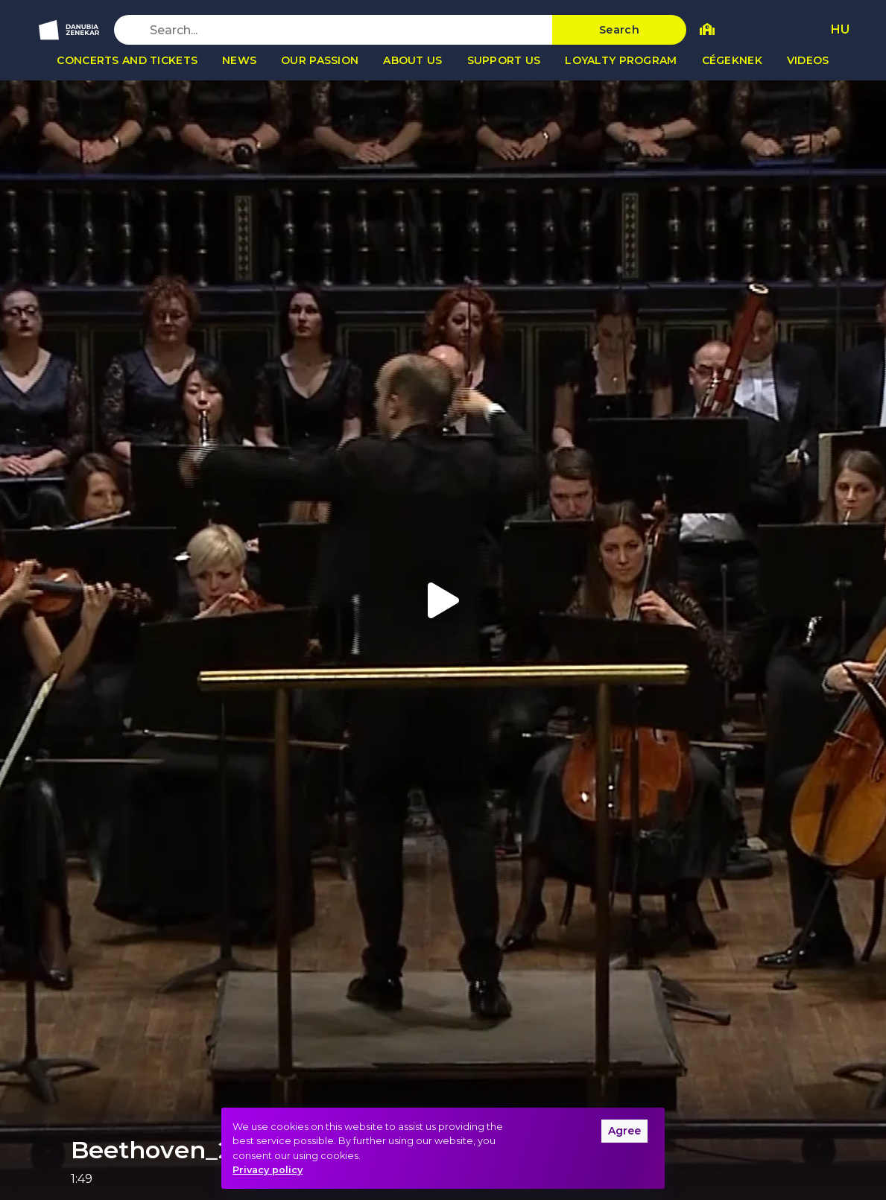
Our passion (319, 60)
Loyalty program (621, 60)
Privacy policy (267, 1169)
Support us (504, 60)
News (239, 60)
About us (412, 60)
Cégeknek (732, 60)
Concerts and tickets (127, 60)
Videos (808, 60)
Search (619, 29)
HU (840, 29)
